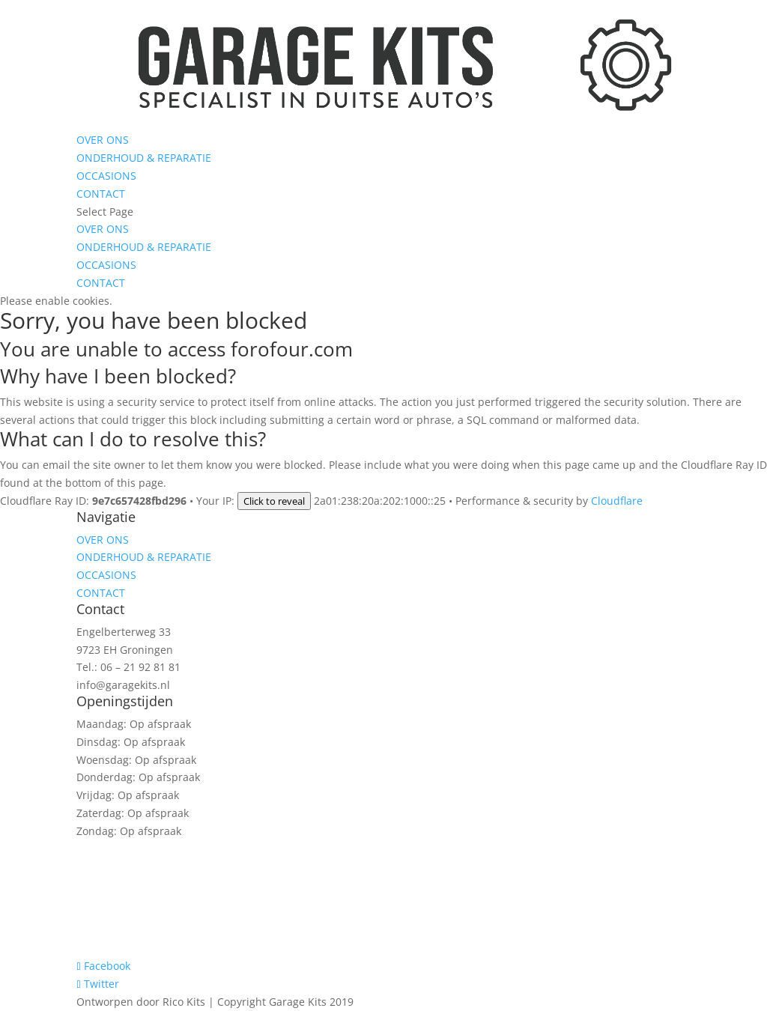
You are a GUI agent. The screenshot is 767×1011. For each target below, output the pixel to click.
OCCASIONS (106, 175)
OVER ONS (102, 140)
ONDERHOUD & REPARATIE (143, 158)
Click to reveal (274, 501)
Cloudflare (617, 501)
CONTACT (100, 193)
